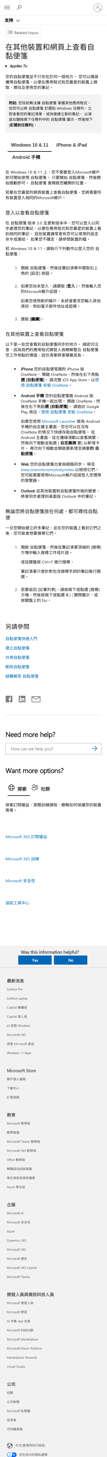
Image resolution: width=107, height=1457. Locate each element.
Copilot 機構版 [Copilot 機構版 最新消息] (17, 1007)
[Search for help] (20, 7)
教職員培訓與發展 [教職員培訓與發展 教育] (19, 1169)
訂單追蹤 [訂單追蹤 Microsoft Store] (13, 1097)
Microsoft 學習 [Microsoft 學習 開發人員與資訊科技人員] (17, 1312)
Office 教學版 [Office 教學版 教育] (16, 1160)
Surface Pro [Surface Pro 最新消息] (15, 989)
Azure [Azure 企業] (11, 1231)
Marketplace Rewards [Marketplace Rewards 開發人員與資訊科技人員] (22, 1357)
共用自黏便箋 (17, 657)
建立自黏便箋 (17, 648)
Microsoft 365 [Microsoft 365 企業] (16, 1249)
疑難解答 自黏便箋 (22, 676)
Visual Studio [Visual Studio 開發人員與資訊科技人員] (16, 1366)
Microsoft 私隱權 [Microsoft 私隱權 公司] (18, 1411)
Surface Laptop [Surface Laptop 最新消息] (17, 998)
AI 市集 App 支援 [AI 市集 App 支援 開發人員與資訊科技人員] (18, 1321)
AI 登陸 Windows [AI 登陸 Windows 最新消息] (18, 1025)
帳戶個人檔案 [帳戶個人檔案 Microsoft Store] (16, 1079)
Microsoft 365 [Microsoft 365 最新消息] (16, 1035)
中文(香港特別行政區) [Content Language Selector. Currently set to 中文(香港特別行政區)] (30, 1445)
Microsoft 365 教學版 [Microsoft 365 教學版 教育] (21, 1150)
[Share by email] (33, 698)
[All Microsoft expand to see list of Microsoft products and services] (7, 7)
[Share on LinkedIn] (19, 698)
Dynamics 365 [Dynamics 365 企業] (16, 1240)
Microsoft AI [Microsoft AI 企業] (15, 1213)
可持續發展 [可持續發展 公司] (15, 1429)
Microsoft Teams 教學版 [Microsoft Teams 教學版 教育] (23, 1141)
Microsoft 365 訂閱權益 (26, 836)
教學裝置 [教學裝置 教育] (13, 1132)
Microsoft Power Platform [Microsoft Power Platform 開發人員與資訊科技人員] (24, 1348)
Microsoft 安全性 (20, 880)
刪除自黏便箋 (17, 666)
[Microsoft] (53, 4)
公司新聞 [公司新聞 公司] (13, 1402)
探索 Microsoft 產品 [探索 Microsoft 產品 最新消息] (20, 1044)
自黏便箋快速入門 (21, 638)
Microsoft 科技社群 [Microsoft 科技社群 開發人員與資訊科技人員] (20, 1330)
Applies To (18, 65)
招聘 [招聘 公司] (10, 1393)
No (70, 960)
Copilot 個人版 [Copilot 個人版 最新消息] (17, 1016)
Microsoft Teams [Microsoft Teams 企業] (18, 1277)
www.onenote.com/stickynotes (47, 469)
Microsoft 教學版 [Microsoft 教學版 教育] (18, 1123)
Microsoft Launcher (59, 421)
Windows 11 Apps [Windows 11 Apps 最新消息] (19, 1053)
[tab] (30, 146)
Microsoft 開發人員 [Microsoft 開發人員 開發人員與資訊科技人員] (20, 1303)
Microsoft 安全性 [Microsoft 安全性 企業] (18, 1222)
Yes (35, 960)
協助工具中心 (17, 903)
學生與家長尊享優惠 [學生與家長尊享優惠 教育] (21, 1178)
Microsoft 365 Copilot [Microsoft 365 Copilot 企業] (22, 1267)
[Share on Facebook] (9, 698)
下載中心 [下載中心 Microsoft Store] (13, 1088)
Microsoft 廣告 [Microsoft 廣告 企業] (17, 1258)
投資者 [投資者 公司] (11, 1420)
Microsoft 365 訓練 (22, 858)
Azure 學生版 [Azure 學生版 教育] (16, 1187)
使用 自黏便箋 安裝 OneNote (60, 382)
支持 (9, 20)
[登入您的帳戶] (98, 7)
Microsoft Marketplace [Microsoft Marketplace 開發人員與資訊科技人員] (22, 1339)
